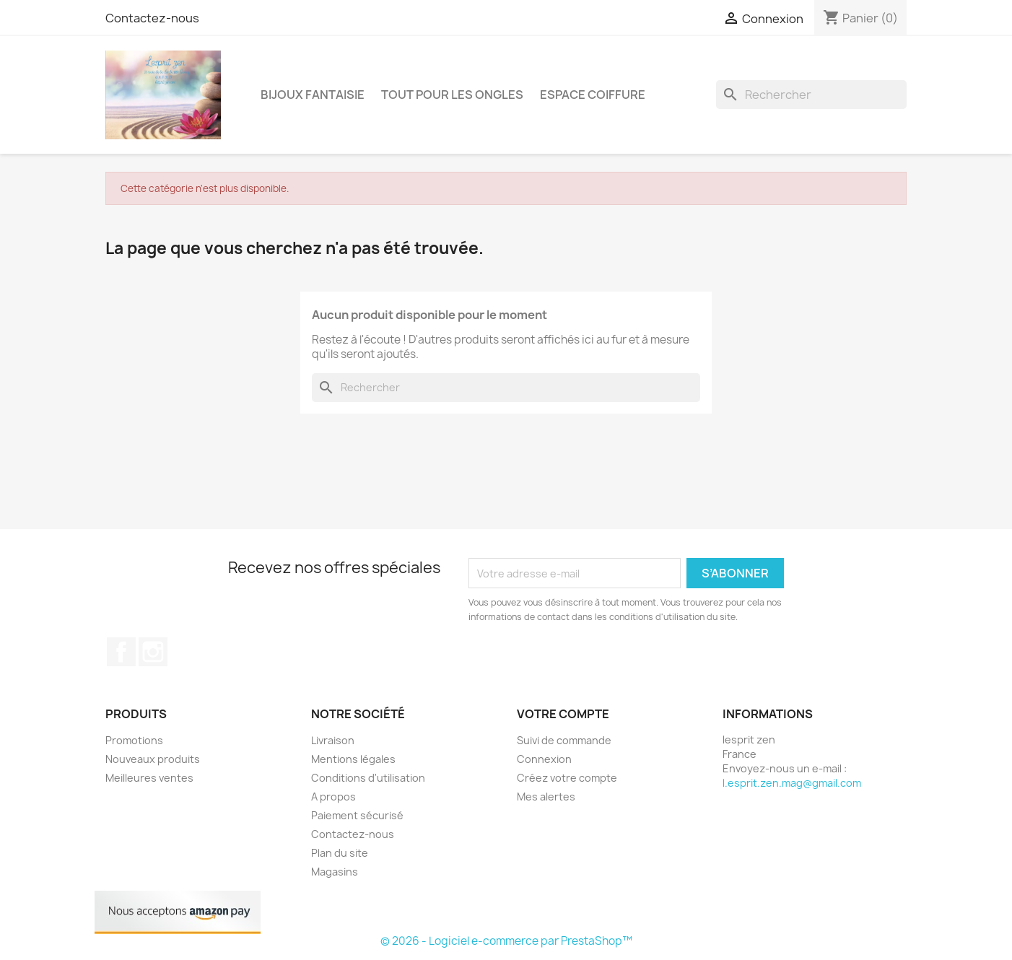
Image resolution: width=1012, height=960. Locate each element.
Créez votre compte (567, 778)
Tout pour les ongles (452, 94)
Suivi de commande (564, 740)
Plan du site (339, 853)
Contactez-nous (152, 18)
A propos (333, 796)
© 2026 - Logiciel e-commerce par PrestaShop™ (506, 940)
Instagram (153, 651)
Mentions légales (353, 759)
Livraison (332, 740)
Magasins (334, 871)
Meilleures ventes (149, 778)
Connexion (544, 759)
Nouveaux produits (152, 759)
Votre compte (563, 714)
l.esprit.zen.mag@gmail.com (792, 783)
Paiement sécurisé (357, 815)
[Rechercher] (811, 94)
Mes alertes (546, 796)
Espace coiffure (592, 94)
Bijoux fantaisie (313, 94)
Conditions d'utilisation (368, 778)
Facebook (121, 651)
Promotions (134, 740)
